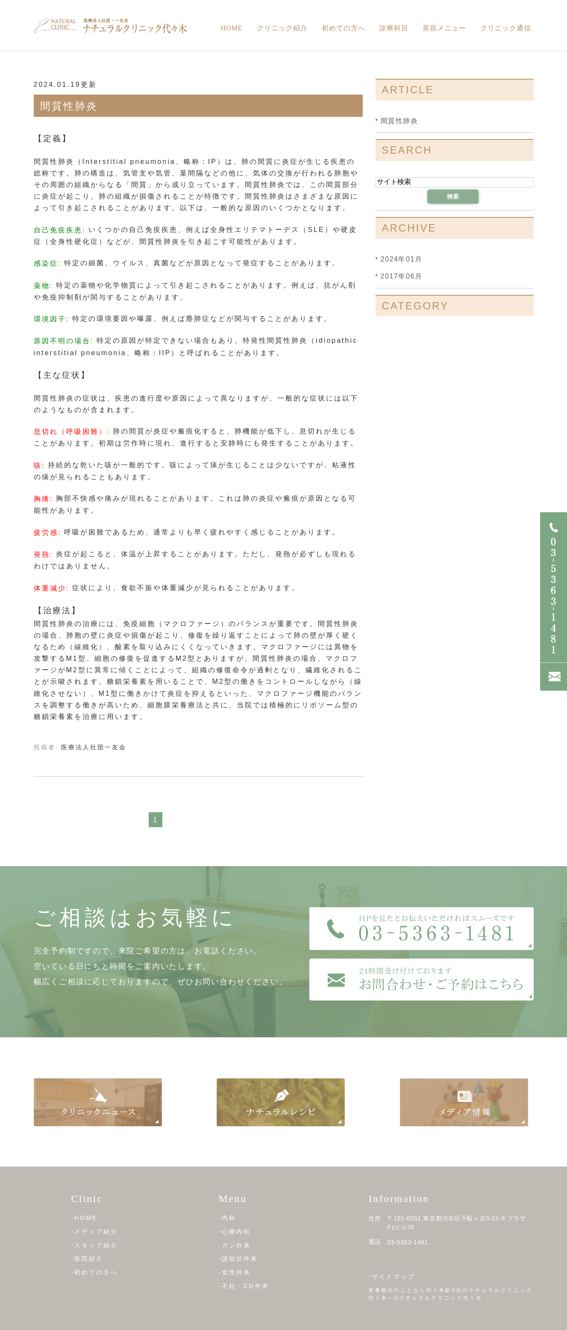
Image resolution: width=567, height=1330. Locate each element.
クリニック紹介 (282, 28)
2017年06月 (402, 276)
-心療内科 (234, 1231)
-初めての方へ (94, 1272)
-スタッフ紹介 (94, 1244)
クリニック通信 (505, 28)
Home (231, 28)
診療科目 (393, 28)
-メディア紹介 (94, 1231)
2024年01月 (402, 259)
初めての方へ (343, 28)
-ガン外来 (234, 1244)
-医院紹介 (87, 1258)
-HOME (84, 1217)
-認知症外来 (238, 1258)
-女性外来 (234, 1272)
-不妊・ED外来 (243, 1285)
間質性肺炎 (69, 106)
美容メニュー (444, 28)
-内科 (227, 1217)
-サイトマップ (391, 1276)
